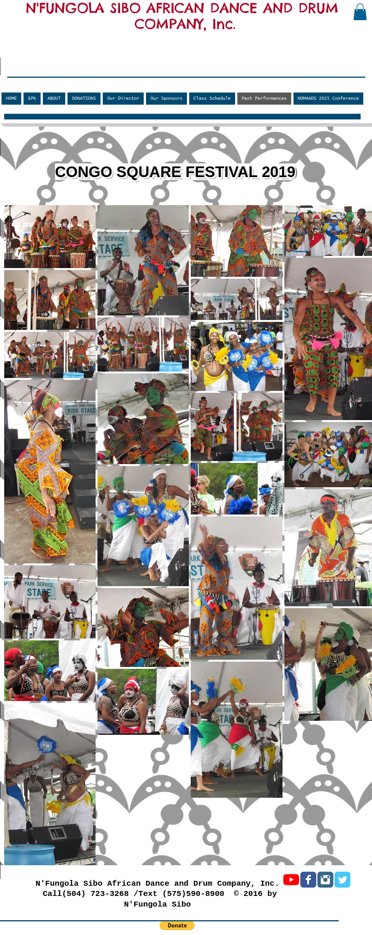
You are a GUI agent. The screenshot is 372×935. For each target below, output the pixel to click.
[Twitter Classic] (342, 880)
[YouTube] (291, 880)
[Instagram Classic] (325, 880)
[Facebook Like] (51, 70)
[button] (360, 11)
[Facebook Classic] (308, 880)
